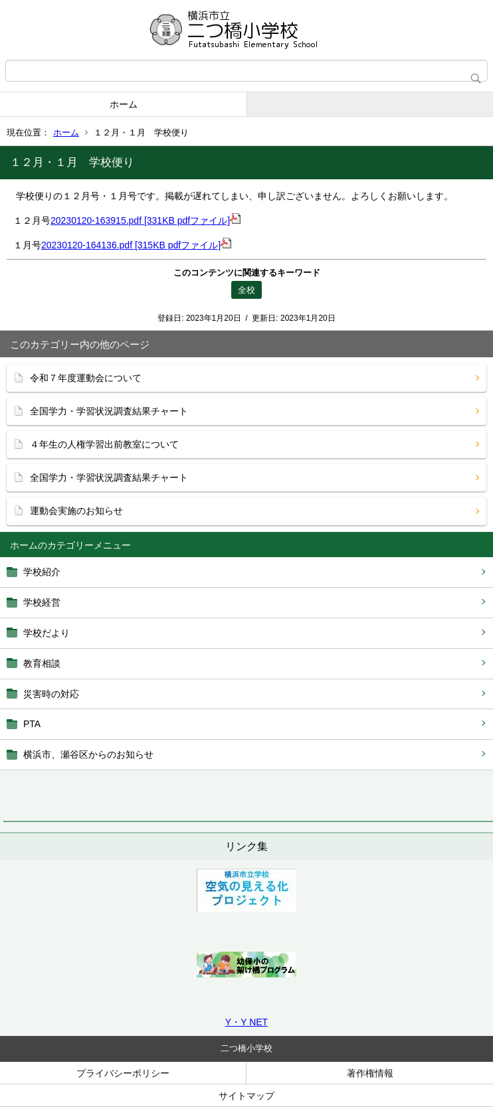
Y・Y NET (246, 1022)
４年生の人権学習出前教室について (104, 444)
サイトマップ (246, 1095)
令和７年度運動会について (86, 378)
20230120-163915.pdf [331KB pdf (120, 220)
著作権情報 (370, 1073)
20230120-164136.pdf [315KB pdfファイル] (136, 245)
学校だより (46, 633)
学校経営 (41, 602)
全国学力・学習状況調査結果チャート (109, 411)
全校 (246, 290)
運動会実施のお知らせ (76, 510)
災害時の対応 (51, 694)
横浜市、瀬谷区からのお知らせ (88, 754)
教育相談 (41, 663)
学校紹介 (41, 571)
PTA (32, 724)
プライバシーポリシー (122, 1073)
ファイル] (215, 220)
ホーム (124, 104)
